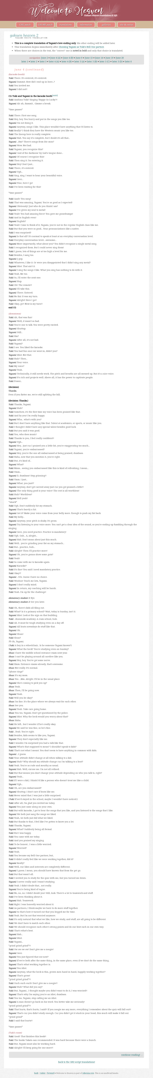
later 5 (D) (117, 61)
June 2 (44, 57)
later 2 (33, 61)
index (42, 1073)
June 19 (109, 57)
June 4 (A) (55, 57)
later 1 (24, 61)
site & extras (126, 24)
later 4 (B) (67, 61)
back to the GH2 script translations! (76, 1062)
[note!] (55, 95)
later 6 (128, 61)
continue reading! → (132, 1054)
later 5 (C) (105, 61)
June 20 (120, 57)
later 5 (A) (79, 61)
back (36, 1073)
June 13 (89, 57)
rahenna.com (88, 1073)
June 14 (99, 57)
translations (65, 24)
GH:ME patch (45, 24)
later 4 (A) (54, 61)
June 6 (79, 57)
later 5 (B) (92, 61)
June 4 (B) (68, 57)
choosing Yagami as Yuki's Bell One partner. (81, 46)
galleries (106, 24)
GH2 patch (24, 24)
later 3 (43, 61)
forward (50, 1073)
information (86, 24)
